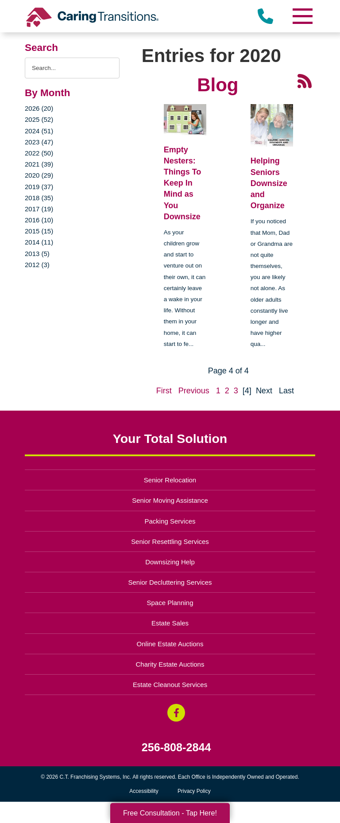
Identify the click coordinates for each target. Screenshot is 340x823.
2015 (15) (39, 231)
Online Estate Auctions (170, 644)
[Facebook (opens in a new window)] (176, 713)
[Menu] (302, 16)
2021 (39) (39, 164)
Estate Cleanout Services (170, 684)
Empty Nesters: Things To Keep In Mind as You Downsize (182, 183)
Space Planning (170, 602)
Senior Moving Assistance (170, 500)
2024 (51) (39, 131)
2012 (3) (37, 264)
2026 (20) (39, 108)
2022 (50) (39, 153)
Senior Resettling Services (170, 541)
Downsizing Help (170, 562)
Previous (193, 390)
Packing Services (170, 521)
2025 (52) (39, 119)
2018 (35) (39, 198)
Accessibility (143, 791)
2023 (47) (39, 142)
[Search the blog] (72, 68)
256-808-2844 (176, 747)
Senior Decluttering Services (170, 582)
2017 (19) (39, 209)
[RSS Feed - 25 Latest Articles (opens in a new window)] (304, 80)
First (164, 390)
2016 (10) (39, 220)
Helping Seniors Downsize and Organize (269, 183)
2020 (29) (39, 175)
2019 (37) (39, 186)
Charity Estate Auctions (170, 664)
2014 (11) (39, 242)
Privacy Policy (194, 791)
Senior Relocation (170, 480)
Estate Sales (170, 623)
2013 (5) (37, 253)
